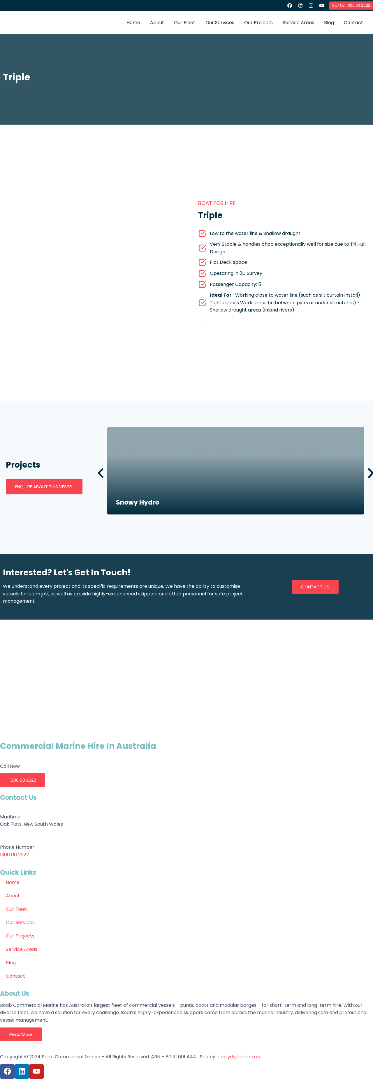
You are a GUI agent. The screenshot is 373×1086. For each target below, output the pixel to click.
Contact (353, 22)
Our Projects (258, 22)
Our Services (219, 22)
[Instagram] (311, 5)
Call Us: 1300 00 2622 (351, 5)
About (157, 22)
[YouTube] (321, 5)
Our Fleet (184, 22)
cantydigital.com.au (239, 1056)
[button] (100, 473)
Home (133, 22)
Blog (329, 22)
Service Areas (298, 22)
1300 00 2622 (14, 854)
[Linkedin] (300, 5)
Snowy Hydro (137, 502)
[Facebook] (289, 5)
